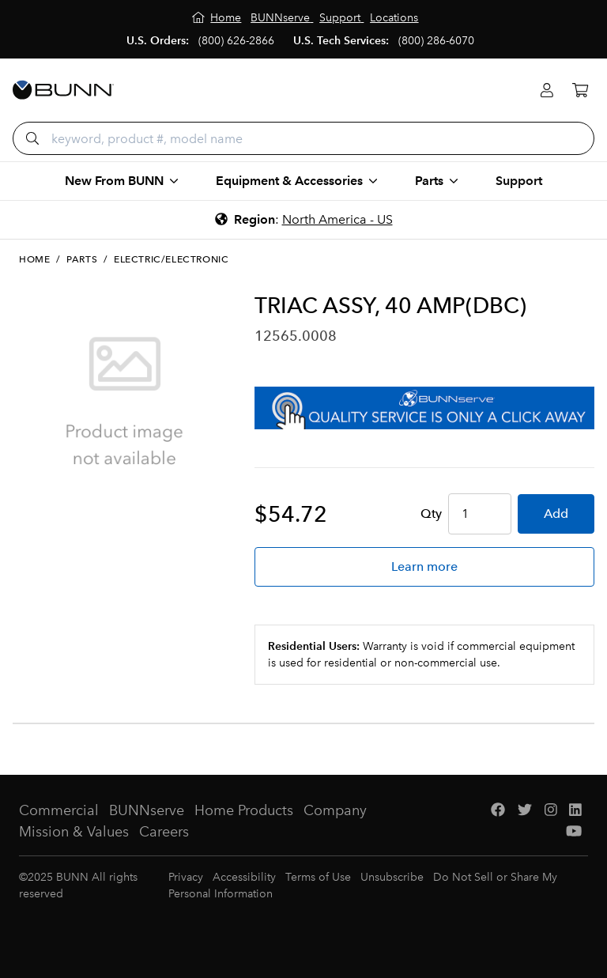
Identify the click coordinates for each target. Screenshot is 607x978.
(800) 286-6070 (436, 40)
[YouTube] (574, 832)
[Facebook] (498, 810)
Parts (81, 259)
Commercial (59, 810)
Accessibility (244, 877)
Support (519, 180)
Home (34, 259)
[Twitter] (525, 810)
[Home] (217, 17)
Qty (431, 513)
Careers (164, 831)
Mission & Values (74, 831)
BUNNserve (146, 810)
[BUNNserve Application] (424, 408)
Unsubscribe (392, 877)
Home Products (243, 810)
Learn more (424, 566)
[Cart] (580, 90)
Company (335, 810)
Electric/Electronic (171, 259)
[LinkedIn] (575, 810)
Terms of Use (318, 877)
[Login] (547, 90)
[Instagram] (551, 810)
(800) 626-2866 (236, 40)
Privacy (185, 877)
